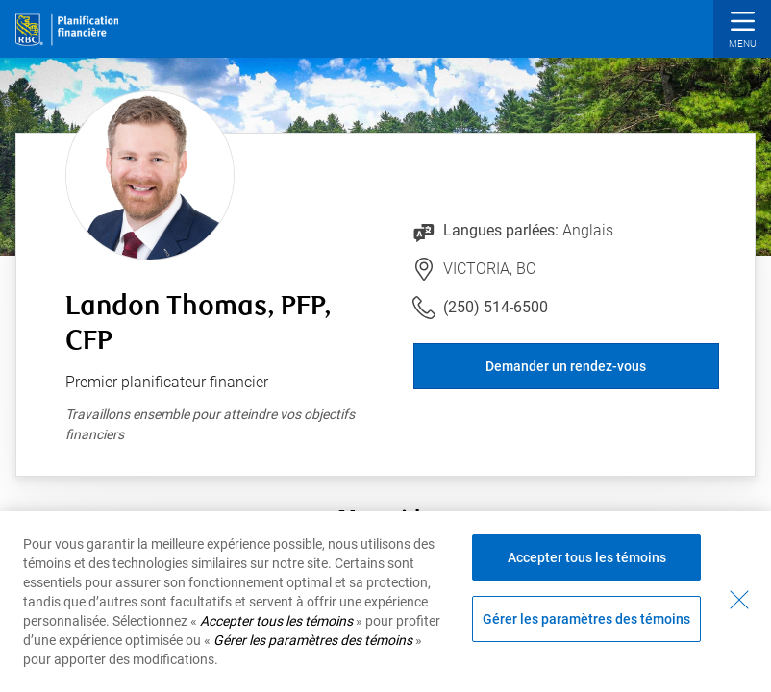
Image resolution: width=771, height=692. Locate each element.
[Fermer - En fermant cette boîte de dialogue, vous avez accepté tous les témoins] (739, 599)
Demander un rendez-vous (565, 366)
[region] (385, 601)
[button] (742, 31)
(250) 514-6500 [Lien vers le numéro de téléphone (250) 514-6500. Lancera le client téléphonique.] (495, 307)
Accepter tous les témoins (587, 557)
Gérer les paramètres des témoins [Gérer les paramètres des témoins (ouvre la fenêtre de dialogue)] (586, 619)
